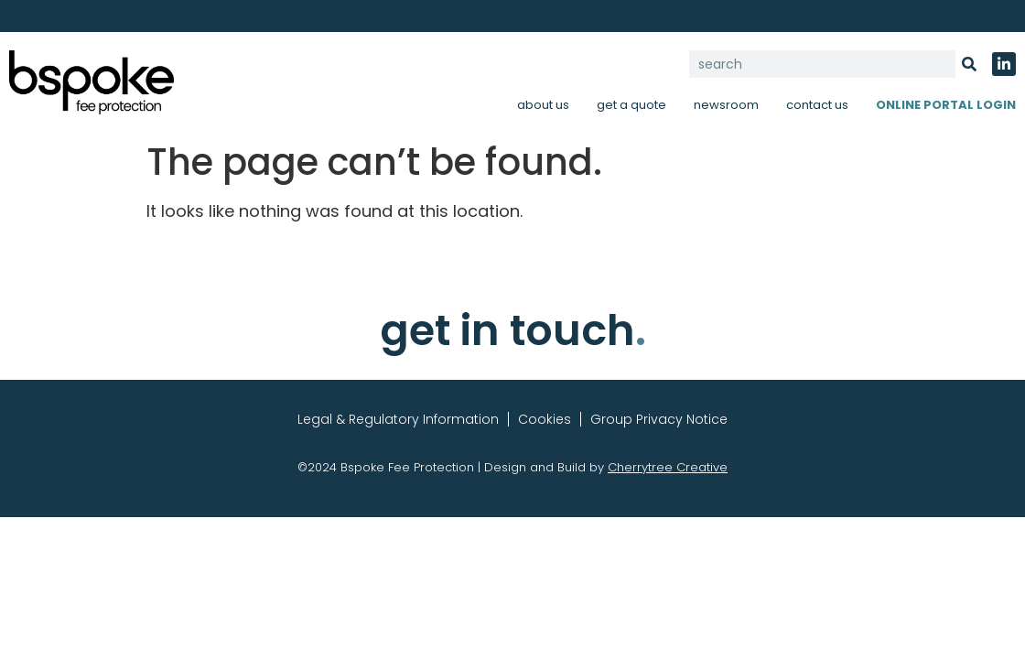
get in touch (513, 330)
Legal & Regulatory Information (398, 419)
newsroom (726, 104)
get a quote (631, 104)
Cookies (544, 419)
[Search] (969, 64)
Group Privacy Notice (659, 419)
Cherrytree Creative (668, 467)
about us (543, 104)
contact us (817, 104)
